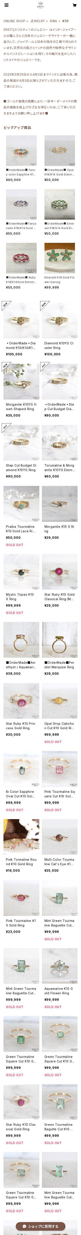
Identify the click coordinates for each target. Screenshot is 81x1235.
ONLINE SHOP (14, 21)
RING (53, 21)
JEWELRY (37, 21)
